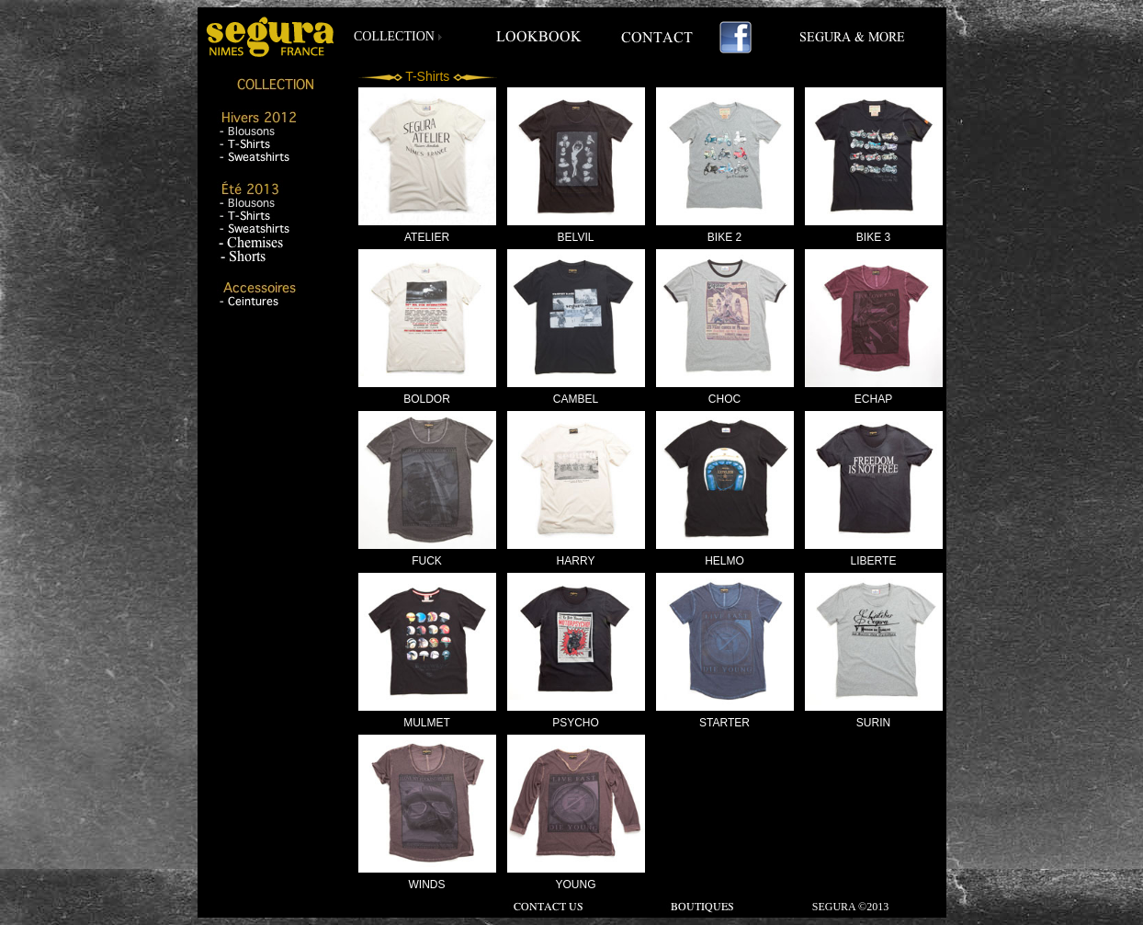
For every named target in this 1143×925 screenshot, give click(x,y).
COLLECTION (394, 36)
